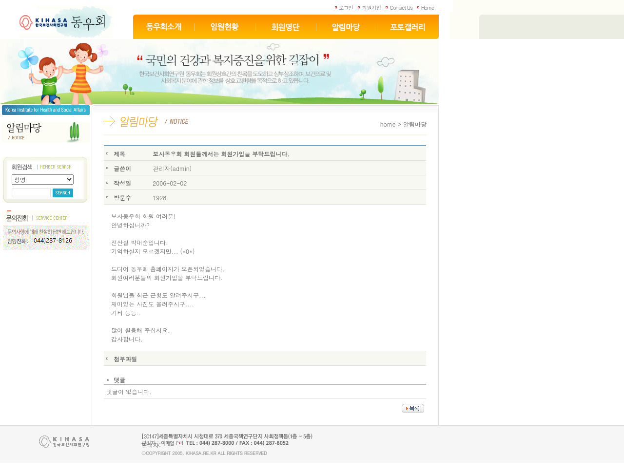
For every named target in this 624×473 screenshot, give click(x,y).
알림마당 (346, 27)
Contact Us (401, 7)
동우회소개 (164, 27)
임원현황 (225, 27)
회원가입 (371, 7)
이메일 (171, 443)
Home (427, 7)
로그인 (346, 7)
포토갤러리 (408, 27)
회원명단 (285, 27)
